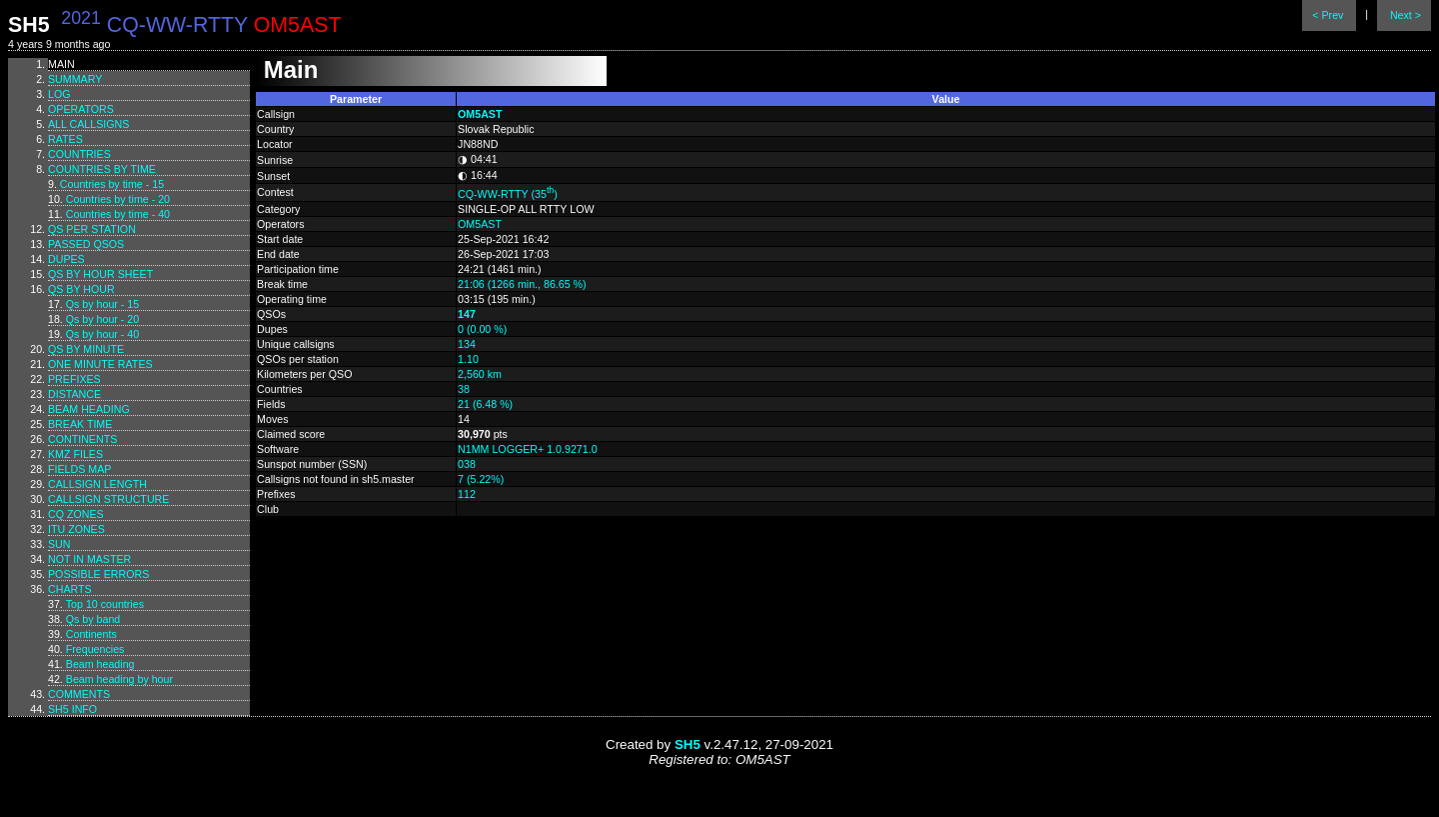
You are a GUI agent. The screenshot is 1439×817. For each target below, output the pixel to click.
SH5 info (72, 709)
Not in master (89, 559)
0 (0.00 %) (482, 329)
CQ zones (76, 514)
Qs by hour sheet (100, 274)
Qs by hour (81, 289)
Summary (75, 79)
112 (467, 494)
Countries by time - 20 (118, 199)
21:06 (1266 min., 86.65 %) (522, 284)
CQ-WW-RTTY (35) (508, 194)
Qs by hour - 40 (102, 334)
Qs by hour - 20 (102, 319)
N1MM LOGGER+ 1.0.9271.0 (527, 449)
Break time (80, 424)
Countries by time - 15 (112, 184)
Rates (65, 139)
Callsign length (97, 484)
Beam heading (89, 409)
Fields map (79, 469)
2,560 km (480, 374)
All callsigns (88, 124)
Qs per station (92, 229)
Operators (81, 109)
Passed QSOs (86, 244)
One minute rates (100, 364)
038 (467, 464)
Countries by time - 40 (118, 214)
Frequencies (95, 649)
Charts (70, 589)
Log (59, 94)
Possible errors (98, 574)
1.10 (468, 359)
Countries (79, 154)
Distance (74, 394)
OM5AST (480, 114)
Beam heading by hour (119, 679)
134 (467, 344)
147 (467, 314)
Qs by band (93, 619)
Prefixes (74, 379)
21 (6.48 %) (485, 404)
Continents (82, 439)
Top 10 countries (105, 604)
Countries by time (102, 169)
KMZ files (75, 454)
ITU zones (76, 529)
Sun (59, 544)
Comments (79, 694)
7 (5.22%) (481, 479)
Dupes (66, 259)
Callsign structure (108, 499)
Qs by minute (86, 349)
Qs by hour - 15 (102, 304)
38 (464, 389)
